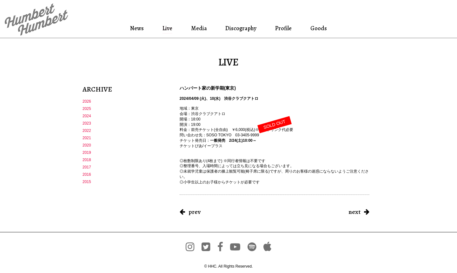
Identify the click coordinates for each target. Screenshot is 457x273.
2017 (87, 167)
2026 (87, 101)
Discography (240, 28)
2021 (87, 138)
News (138, 28)
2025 (87, 108)
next (354, 212)
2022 (87, 130)
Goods (317, 28)
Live (168, 28)
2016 (87, 174)
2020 (87, 145)
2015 (87, 182)
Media (198, 28)
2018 (87, 160)
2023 (87, 123)
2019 (87, 152)
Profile (283, 28)
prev (195, 212)
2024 (87, 116)
